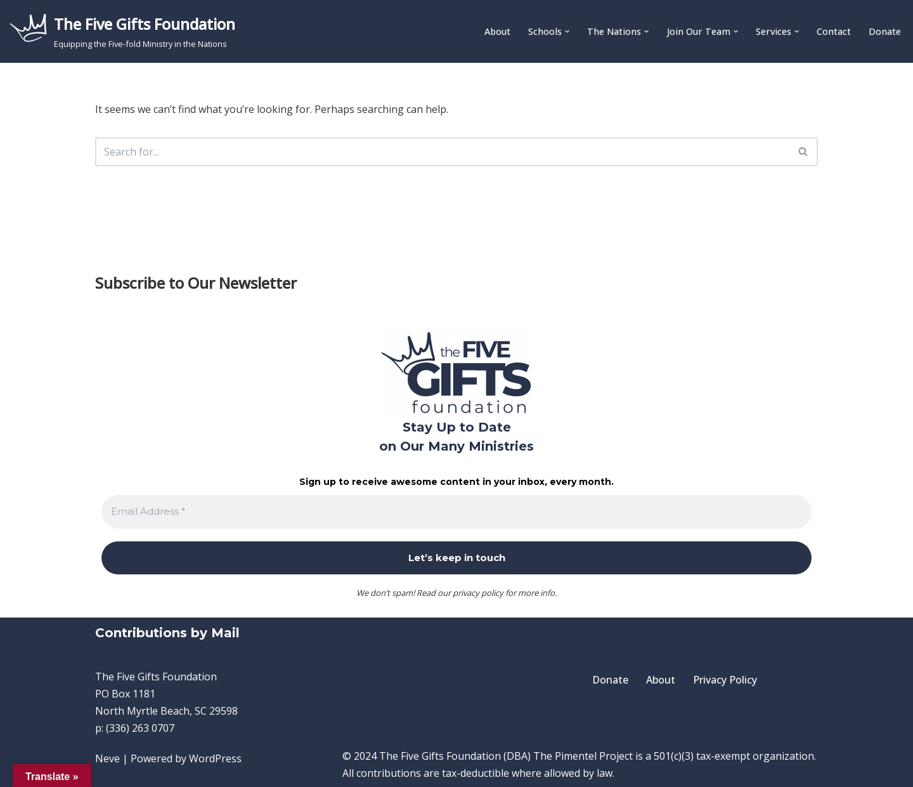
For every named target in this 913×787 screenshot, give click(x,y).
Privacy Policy (725, 680)
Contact (834, 31)
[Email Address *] (456, 512)
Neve (107, 758)
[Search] (442, 151)
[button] (567, 31)
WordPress (215, 758)
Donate (885, 31)
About (497, 31)
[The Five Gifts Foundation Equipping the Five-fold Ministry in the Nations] (122, 31)
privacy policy (478, 593)
